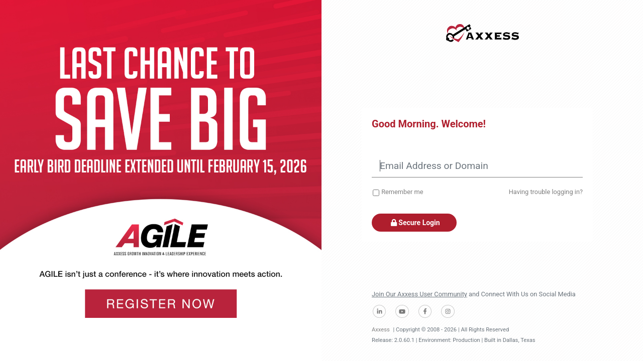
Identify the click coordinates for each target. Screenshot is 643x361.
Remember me (402, 192)
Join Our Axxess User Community (419, 294)
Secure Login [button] (414, 223)
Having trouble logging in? (546, 192)
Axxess (381, 329)
